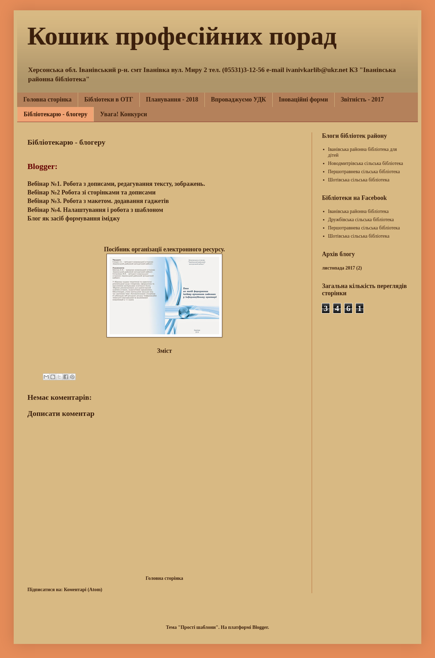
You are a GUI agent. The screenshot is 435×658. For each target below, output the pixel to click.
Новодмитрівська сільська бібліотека (365, 163)
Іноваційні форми (303, 99)
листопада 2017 (338, 268)
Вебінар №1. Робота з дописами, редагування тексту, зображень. (117, 183)
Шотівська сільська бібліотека (358, 179)
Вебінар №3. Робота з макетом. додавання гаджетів (98, 201)
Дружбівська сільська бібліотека (361, 219)
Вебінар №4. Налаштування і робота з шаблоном (95, 209)
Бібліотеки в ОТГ (108, 99)
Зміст (164, 350)
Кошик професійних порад (182, 36)
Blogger (260, 627)
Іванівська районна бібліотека (358, 211)
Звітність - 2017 (362, 99)
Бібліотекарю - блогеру (55, 114)
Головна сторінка (47, 99)
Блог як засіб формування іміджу (73, 218)
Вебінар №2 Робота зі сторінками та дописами (91, 192)
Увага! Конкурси (123, 114)
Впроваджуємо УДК (238, 99)
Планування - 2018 (172, 99)
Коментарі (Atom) (83, 589)
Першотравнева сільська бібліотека (364, 171)
